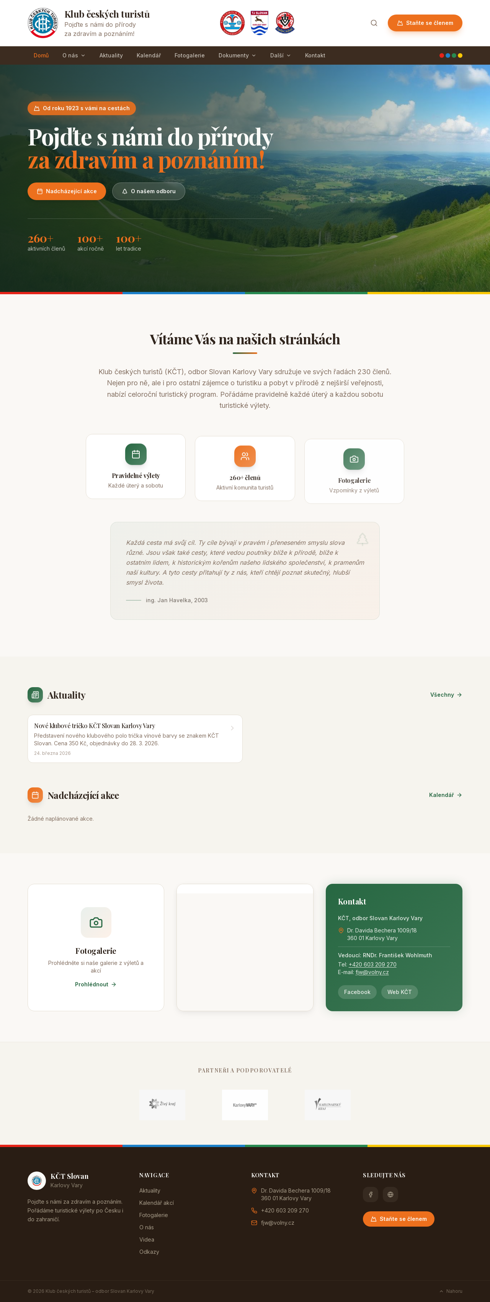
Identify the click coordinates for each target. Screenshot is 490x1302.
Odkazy (149, 1251)
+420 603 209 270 (373, 964)
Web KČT (399, 992)
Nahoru (450, 1291)
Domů (41, 55)
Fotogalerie (190, 55)
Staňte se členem (425, 23)
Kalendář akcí (156, 1202)
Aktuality (111, 55)
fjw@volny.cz (372, 972)
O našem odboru (149, 191)
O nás (74, 55)
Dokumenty (237, 55)
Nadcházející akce (67, 191)
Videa (146, 1239)
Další (280, 55)
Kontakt (315, 55)
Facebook (357, 992)
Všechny (446, 694)
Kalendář (149, 55)
